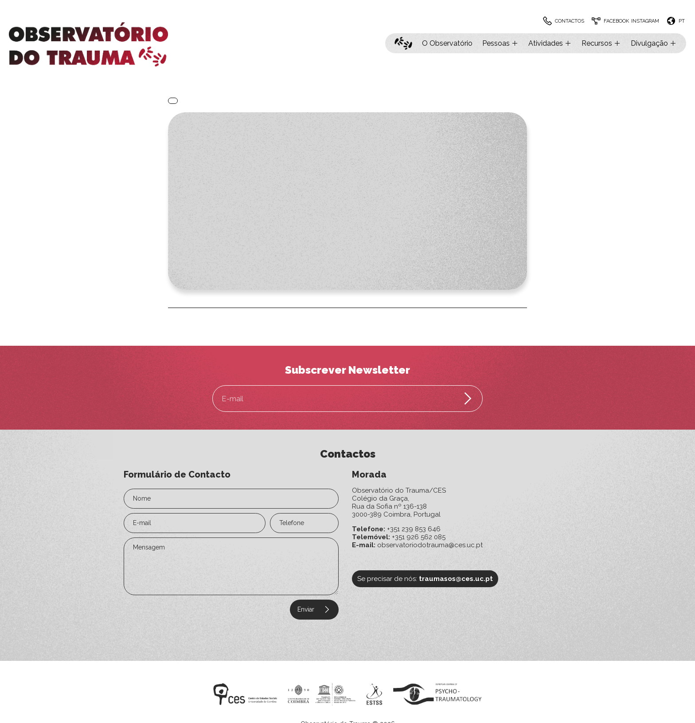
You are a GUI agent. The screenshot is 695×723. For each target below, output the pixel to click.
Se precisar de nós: (425, 579)
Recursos (601, 43)
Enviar (314, 609)
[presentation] (177, 613)
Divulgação (654, 43)
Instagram (645, 21)
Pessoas (500, 43)
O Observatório (447, 43)
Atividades (550, 43)
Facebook (616, 21)
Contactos (569, 21)
